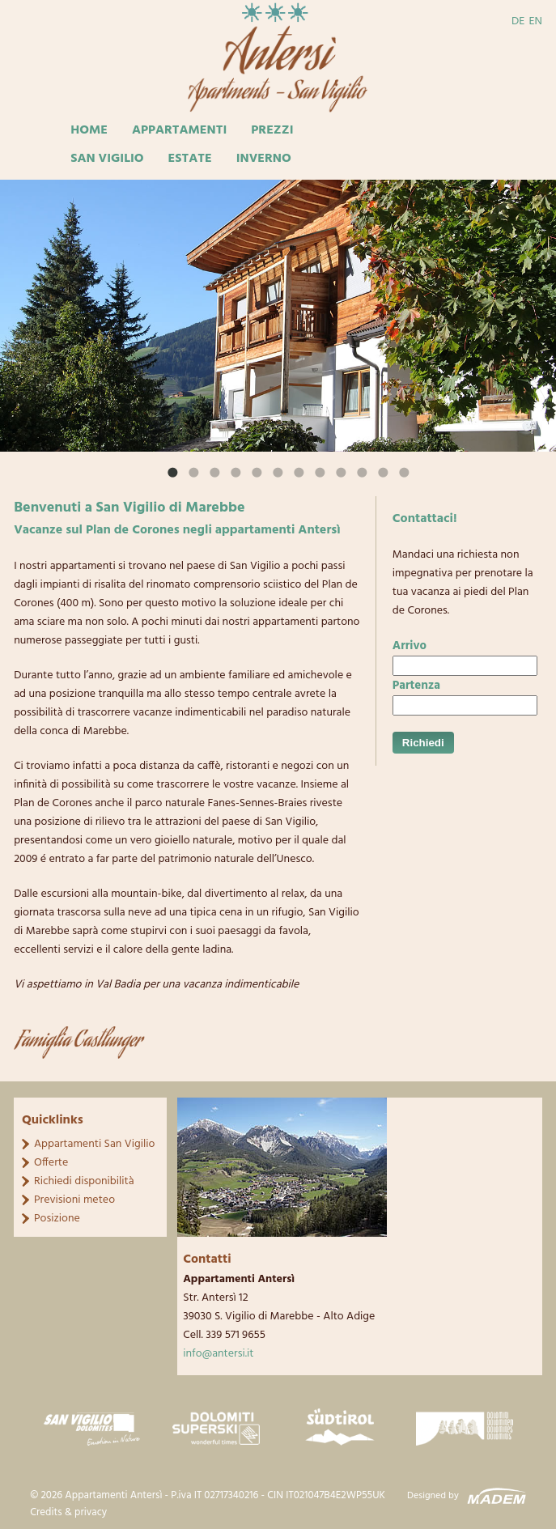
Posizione (57, 1218)
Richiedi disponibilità (84, 1181)
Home (89, 130)
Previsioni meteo (74, 1200)
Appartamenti (179, 130)
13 (404, 472)
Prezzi (272, 130)
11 (362, 472)
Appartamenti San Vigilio (94, 1144)
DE (517, 21)
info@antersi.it (218, 1353)
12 (383, 472)
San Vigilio (106, 158)
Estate (190, 158)
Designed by (433, 1496)
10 (341, 472)
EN (534, 21)
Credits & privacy (68, 1512)
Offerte (51, 1162)
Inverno (263, 158)
